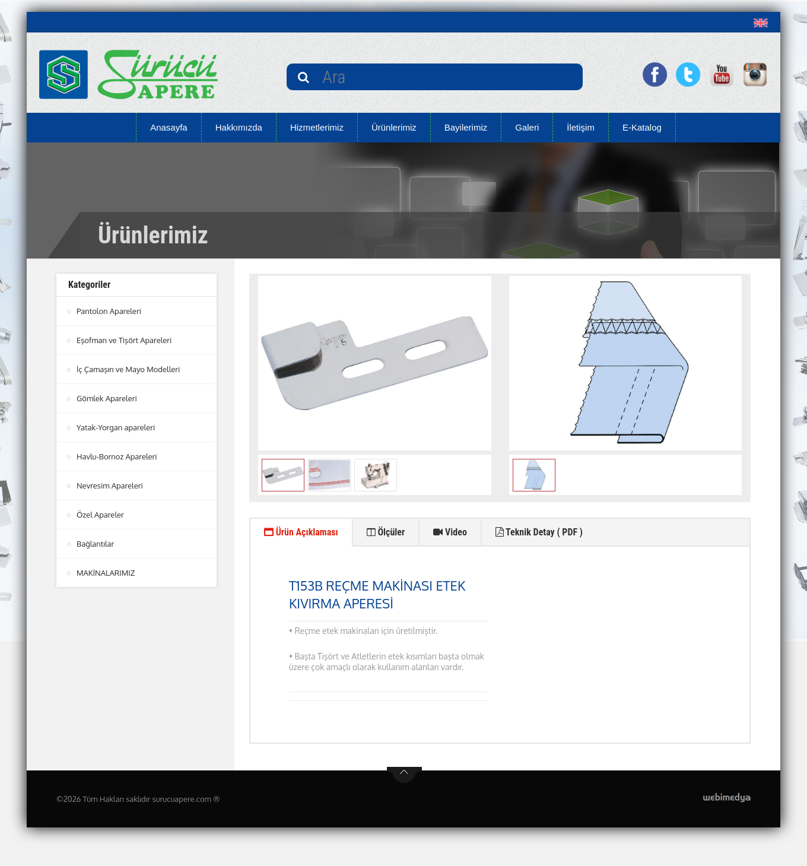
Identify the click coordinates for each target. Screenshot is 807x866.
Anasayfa (169, 127)
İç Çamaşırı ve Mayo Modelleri (128, 369)
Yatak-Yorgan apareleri (116, 427)
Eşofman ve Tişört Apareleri (124, 340)
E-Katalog (642, 127)
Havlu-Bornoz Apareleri (117, 456)
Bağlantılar (95, 543)
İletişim (581, 127)
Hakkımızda (238, 127)
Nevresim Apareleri (110, 485)
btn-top (404, 775)
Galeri (527, 127)
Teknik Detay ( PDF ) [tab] (539, 532)
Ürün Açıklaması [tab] (301, 532)
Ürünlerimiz (394, 127)
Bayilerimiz (466, 127)
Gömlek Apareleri (107, 398)
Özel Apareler (100, 514)
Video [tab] (450, 532)
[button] (763, 22)
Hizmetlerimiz (317, 127)
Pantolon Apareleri (109, 311)
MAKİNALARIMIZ (106, 573)
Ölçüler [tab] (386, 532)
